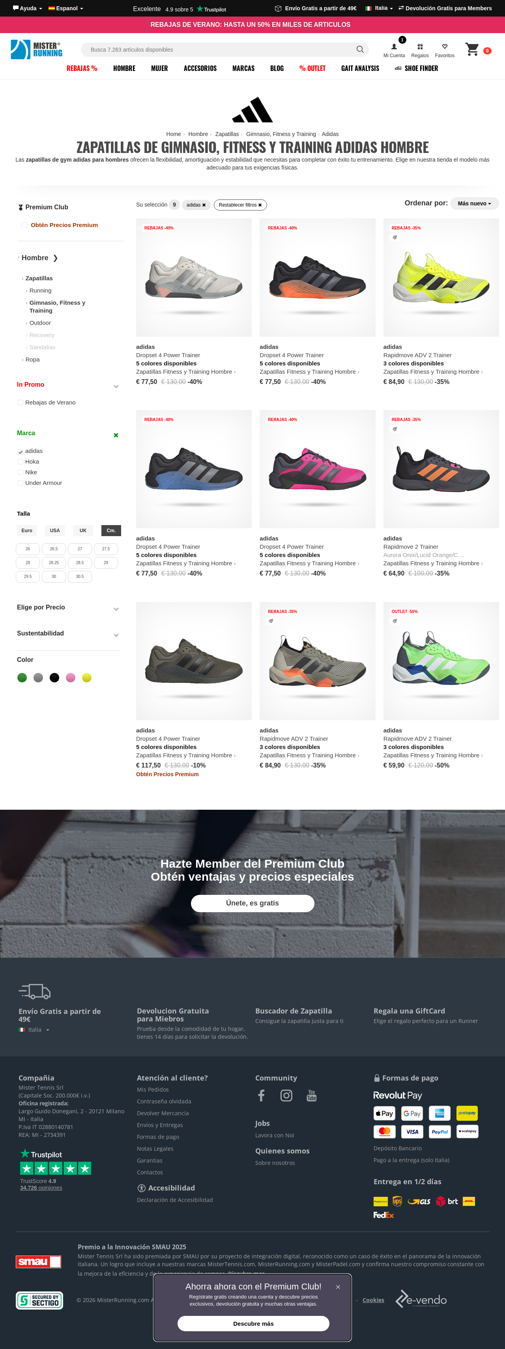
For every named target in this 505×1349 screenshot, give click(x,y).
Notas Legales (155, 1148)
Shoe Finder (416, 68)
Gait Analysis (360, 68)
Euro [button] (26, 530)
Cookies (373, 1300)
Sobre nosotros (275, 1162)
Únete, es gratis (252, 903)
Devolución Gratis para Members (445, 8)
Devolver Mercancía (163, 1113)
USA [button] (55, 530)
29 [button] (106, 563)
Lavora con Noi (274, 1135)
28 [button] (28, 563)
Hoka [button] (28, 461)
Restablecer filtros (240, 205)
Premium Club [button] (43, 207)
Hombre (124, 68)
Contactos (150, 1172)
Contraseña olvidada (164, 1101)
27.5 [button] (106, 549)
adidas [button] (30, 451)
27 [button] (80, 549)
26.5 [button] (54, 549)
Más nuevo (474, 203)
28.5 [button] (80, 563)
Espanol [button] (66, 8)
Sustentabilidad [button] (40, 633)
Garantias (150, 1160)
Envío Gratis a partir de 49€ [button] (334, 8)
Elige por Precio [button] (41, 607)
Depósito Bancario (398, 1148)
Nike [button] (27, 472)
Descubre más (253, 1323)
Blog (277, 68)
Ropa (33, 359)
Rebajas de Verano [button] (47, 402)
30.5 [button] (80, 576)
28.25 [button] (54, 563)
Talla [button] (23, 513)
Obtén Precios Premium (60, 225)
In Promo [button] (30, 384)
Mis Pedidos (153, 1089)
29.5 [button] (28, 576)
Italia (34, 1029)
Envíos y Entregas (160, 1125)
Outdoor (40, 322)
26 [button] (28, 549)
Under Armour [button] (40, 482)
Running (41, 290)
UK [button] (83, 530)
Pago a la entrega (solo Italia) (411, 1160)
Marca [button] (26, 433)
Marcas (243, 68)
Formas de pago (158, 1136)
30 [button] (54, 576)
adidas (196, 205)
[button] (27, 8)
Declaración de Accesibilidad (175, 1200)
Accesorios (200, 68)
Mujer (159, 68)
